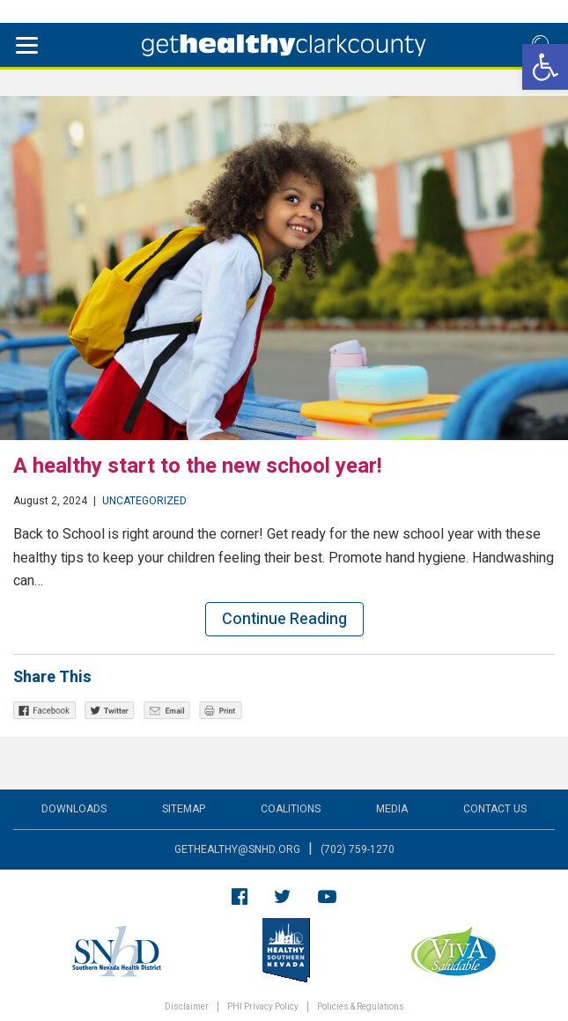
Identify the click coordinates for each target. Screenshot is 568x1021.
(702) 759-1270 (358, 849)
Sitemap (183, 809)
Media (392, 809)
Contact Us (495, 809)
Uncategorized (144, 501)
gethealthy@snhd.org (237, 849)
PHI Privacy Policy (263, 1007)
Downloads (74, 809)
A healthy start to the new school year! (197, 466)
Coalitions (291, 809)
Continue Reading (284, 619)
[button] (545, 67)
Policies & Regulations (360, 1007)
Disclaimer (187, 1007)
